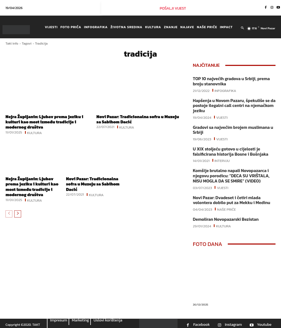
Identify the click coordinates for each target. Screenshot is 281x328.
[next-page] (17, 213)
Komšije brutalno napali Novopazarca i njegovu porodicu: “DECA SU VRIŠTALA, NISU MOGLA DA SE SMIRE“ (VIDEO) (230, 174)
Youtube (264, 322)
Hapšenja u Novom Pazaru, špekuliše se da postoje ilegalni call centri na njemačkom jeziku (232, 105)
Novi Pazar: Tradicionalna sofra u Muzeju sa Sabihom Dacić (131, 119)
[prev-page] (8, 213)
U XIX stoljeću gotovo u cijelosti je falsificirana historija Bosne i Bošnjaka (229, 150)
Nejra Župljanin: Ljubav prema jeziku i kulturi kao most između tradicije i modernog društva (45, 121)
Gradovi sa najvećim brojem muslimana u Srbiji (231, 128)
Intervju (222, 158)
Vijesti (222, 116)
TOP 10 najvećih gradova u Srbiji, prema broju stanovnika (230, 81)
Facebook (201, 322)
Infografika (225, 89)
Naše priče (226, 206)
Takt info (11, 43)
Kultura (34, 132)
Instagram (233, 322)
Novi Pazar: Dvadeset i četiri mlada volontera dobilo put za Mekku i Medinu (230, 197)
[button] (242, 28)
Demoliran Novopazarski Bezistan (224, 216)
